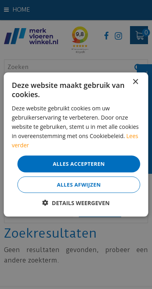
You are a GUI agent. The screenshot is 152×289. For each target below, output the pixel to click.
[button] (76, 202)
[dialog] (76, 144)
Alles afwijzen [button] (79, 184)
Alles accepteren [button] (79, 163)
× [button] (135, 82)
